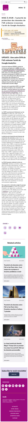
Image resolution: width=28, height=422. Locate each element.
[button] (5, 227)
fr (6, 2)
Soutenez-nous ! (15, 413)
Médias (10, 400)
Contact (14, 400)
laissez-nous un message (18, 33)
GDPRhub (14, 418)
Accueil (3, 13)
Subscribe (14, 374)
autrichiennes (20, 69)
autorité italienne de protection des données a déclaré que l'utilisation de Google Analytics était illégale (13, 90)
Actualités (15, 406)
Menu (20, 7)
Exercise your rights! (14, 411)
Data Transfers (5, 38)
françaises (12, 69)
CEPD (17, 68)
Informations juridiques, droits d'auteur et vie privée (14, 399)
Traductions (5, 400)
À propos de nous (15, 415)
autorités (6, 69)
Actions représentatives (8, 402)
